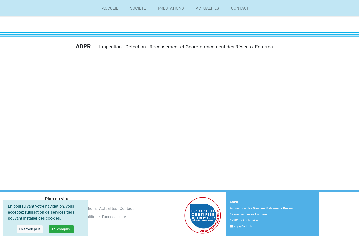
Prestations (171, 8)
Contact (240, 8)
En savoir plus (29, 229)
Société (138, 8)
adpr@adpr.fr (243, 226)
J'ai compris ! (61, 229)
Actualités (207, 8)
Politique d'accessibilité (105, 216)
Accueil (110, 8)
